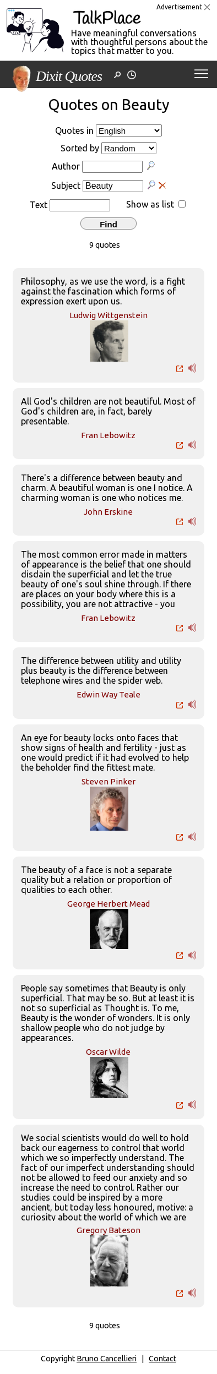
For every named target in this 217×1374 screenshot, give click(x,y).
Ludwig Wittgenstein (108, 315)
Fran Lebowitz (108, 435)
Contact (162, 1358)
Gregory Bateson (108, 1230)
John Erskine (108, 511)
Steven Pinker (108, 781)
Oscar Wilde (108, 1051)
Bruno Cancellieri (107, 1358)
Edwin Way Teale (108, 694)
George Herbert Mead (108, 903)
